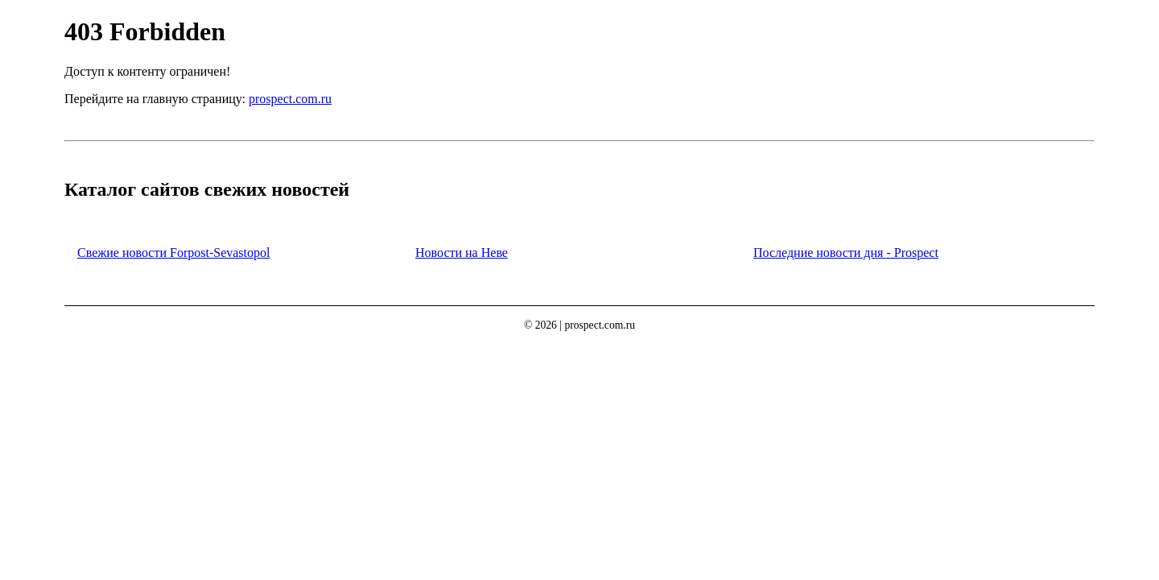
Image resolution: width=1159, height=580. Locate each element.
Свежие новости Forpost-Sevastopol (173, 252)
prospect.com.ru (290, 99)
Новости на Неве (461, 252)
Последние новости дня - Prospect (845, 252)
